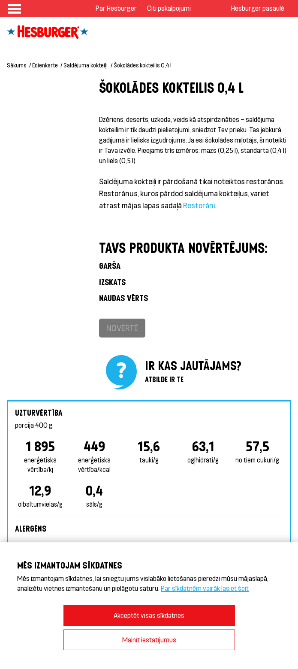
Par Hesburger (116, 8)
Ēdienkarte (45, 65)
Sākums (16, 65)
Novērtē (122, 328)
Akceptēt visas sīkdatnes (149, 615)
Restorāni (199, 205)
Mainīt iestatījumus (149, 640)
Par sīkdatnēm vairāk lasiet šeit (205, 588)
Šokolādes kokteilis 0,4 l (143, 65)
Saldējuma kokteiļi (85, 65)
